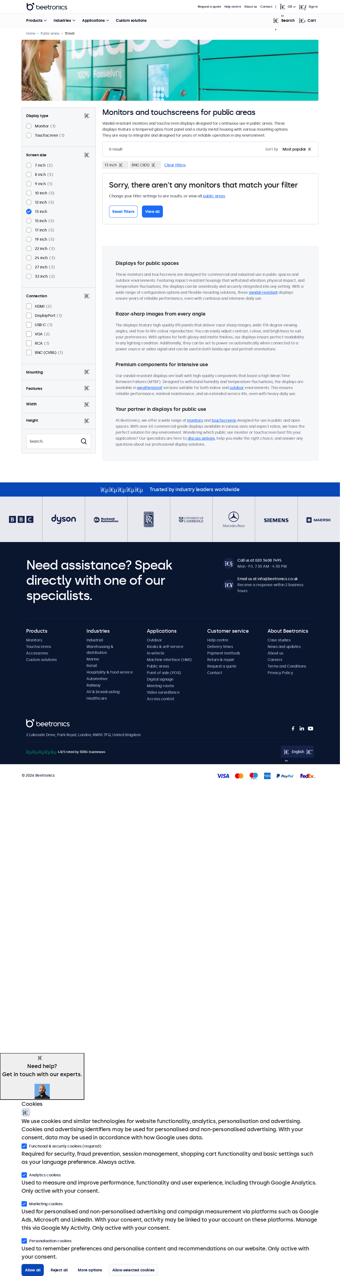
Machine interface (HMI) (169, 660)
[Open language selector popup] (287, 6)
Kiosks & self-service (165, 646)
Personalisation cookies (46, 1240)
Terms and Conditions (287, 666)
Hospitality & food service (109, 672)
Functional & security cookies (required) (61, 1145)
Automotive (96, 679)
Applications (93, 20)
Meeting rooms (160, 686)
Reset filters (123, 211)
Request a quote (209, 6)
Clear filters (175, 165)
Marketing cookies (42, 1203)
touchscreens (224, 420)
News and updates (284, 646)
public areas (214, 196)
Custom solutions (131, 20)
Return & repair (220, 660)
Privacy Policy (280, 673)
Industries (62, 20)
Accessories (37, 653)
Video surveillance (163, 692)
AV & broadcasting (103, 692)
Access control (160, 699)
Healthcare (96, 698)
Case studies (279, 640)
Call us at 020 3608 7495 (259, 560)
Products (34, 20)
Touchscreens (38, 646)
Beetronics (35, 722)
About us (250, 6)
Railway (93, 685)
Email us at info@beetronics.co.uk (267, 579)
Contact (266, 6)
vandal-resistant (263, 292)
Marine (92, 659)
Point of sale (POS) (164, 673)
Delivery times (220, 646)
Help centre (232, 6)
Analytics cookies (41, 1174)
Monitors (34, 640)
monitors (195, 420)
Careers (275, 660)
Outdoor (154, 640)
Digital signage (160, 679)
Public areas (158, 666)
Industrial (94, 640)
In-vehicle (155, 653)
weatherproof (149, 388)
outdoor (237, 388)
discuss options (201, 438)
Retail (91, 666)
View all (152, 211)
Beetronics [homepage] (46, 7)
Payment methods (223, 653)
